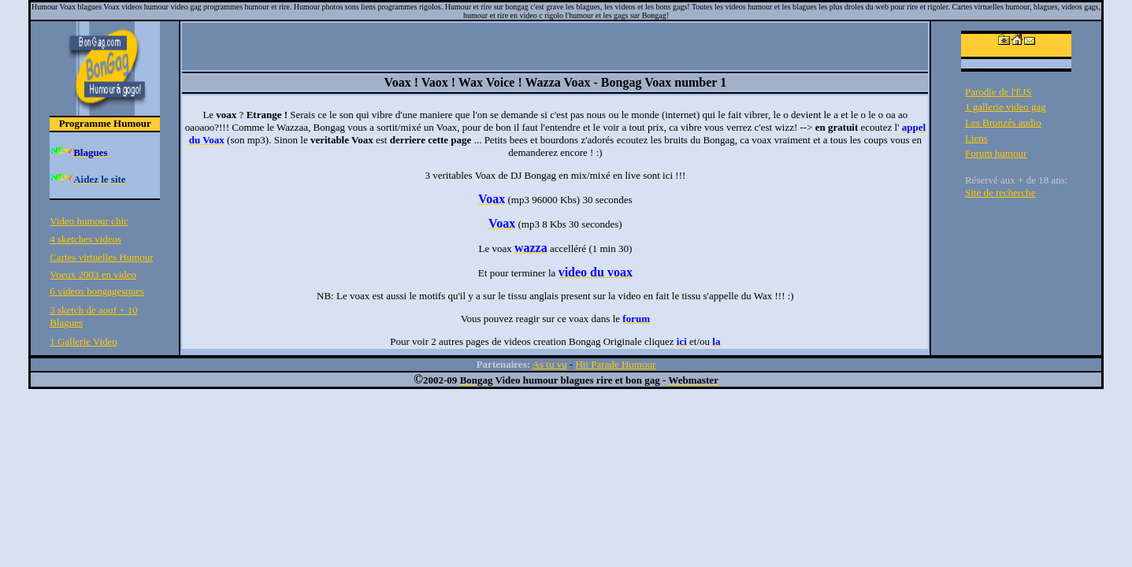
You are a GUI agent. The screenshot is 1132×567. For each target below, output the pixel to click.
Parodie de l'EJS (998, 92)
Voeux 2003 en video (93, 274)
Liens (976, 138)
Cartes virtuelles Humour (101, 257)
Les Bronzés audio (1003, 122)
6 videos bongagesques (97, 291)
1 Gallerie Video (83, 341)
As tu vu (550, 364)
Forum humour (995, 153)
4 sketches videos (85, 239)
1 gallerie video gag (1005, 107)
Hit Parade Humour (615, 364)
